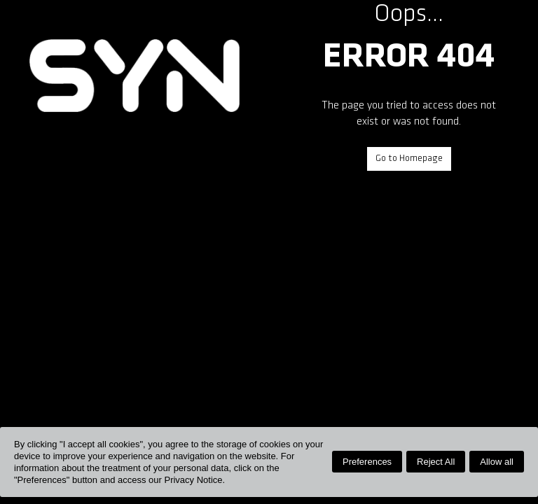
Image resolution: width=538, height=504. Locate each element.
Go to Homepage (409, 158)
